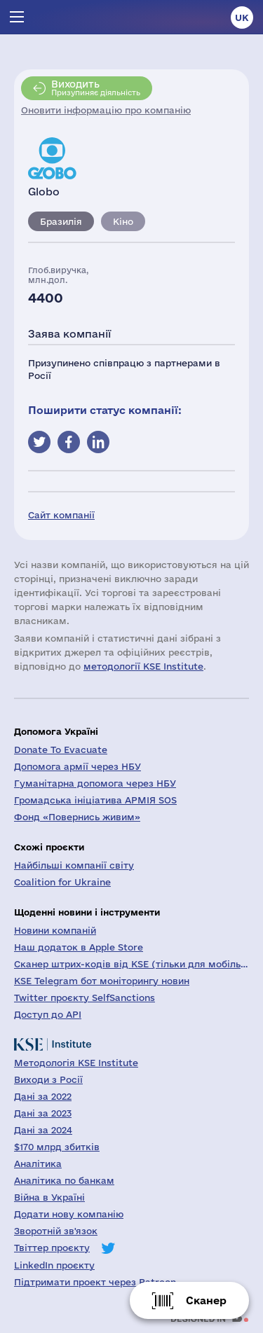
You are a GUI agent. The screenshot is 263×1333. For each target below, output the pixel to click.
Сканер (206, 1300)
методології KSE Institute (143, 666)
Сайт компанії (61, 515)
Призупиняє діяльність (95, 87)
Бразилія (61, 221)
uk (242, 17)
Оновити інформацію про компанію (106, 110)
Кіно (123, 221)
